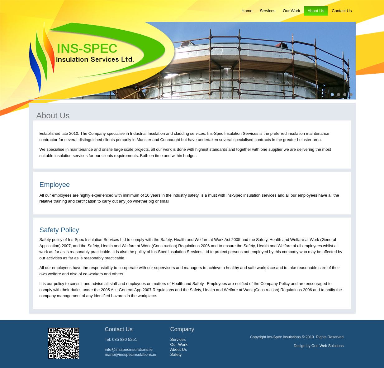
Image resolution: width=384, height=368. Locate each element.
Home (247, 10)
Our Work (291, 10)
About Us (316, 10)
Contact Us (342, 10)
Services (267, 10)
